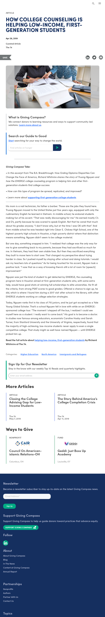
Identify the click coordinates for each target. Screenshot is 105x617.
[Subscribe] (96, 375)
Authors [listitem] (6, 593)
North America (49, 354)
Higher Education (29, 354)
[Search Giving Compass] (93, 4)
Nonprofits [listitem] (8, 589)
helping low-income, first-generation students (60, 340)
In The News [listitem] (9, 563)
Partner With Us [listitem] (10, 597)
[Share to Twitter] (94, 57)
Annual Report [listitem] (10, 571)
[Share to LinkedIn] (88, 57)
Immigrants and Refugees (73, 354)
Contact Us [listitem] (8, 601)
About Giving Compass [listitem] (14, 555)
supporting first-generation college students (52, 197)
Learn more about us (30, 125)
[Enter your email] (53, 375)
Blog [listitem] (5, 559)
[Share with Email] (101, 57)
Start (11, 140)
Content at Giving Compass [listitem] (16, 567)
